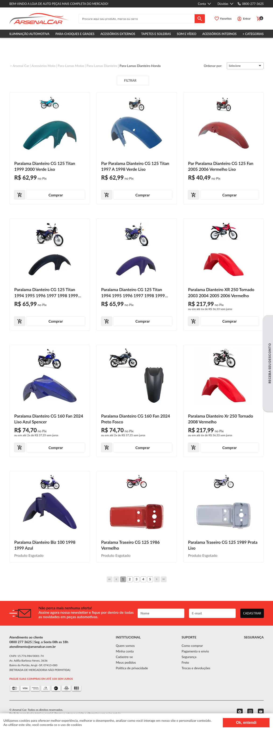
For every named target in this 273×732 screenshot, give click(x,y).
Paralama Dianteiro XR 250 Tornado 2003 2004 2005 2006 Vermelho (221, 292)
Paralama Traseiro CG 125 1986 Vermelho (130, 545)
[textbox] (137, 18)
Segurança (189, 657)
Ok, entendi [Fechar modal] (246, 723)
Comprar (56, 195)
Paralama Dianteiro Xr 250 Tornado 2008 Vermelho (220, 418)
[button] (245, 65)
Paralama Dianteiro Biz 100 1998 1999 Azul (44, 545)
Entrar (247, 18)
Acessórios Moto (44, 66)
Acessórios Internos (219, 34)
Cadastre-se (124, 657)
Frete (185, 662)
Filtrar (133, 80)
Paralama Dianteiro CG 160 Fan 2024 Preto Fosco (135, 418)
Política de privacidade (132, 668)
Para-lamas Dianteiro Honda (140, 66)
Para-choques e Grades (75, 34)
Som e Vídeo (186, 34)
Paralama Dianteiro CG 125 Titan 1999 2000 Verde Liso (44, 166)
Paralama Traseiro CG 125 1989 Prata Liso (222, 545)
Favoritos (226, 18)
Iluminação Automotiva (29, 34)
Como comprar (192, 646)
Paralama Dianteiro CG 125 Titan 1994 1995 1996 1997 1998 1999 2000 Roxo (133, 292)
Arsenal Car (21, 66)
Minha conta (125, 651)
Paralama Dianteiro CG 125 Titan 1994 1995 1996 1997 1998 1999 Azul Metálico (46, 292)
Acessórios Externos (117, 34)
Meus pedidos (126, 662)
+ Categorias (253, 34)
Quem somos (125, 646)
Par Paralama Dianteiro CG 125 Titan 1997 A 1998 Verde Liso (135, 166)
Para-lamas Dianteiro (102, 66)
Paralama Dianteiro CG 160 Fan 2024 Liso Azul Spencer (48, 418)
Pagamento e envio (195, 651)
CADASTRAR (252, 613)
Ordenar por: (213, 65)
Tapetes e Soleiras (156, 34)
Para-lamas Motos (71, 66)
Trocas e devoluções (196, 668)
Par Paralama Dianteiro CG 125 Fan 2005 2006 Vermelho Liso (220, 166)
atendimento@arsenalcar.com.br (32, 646)
